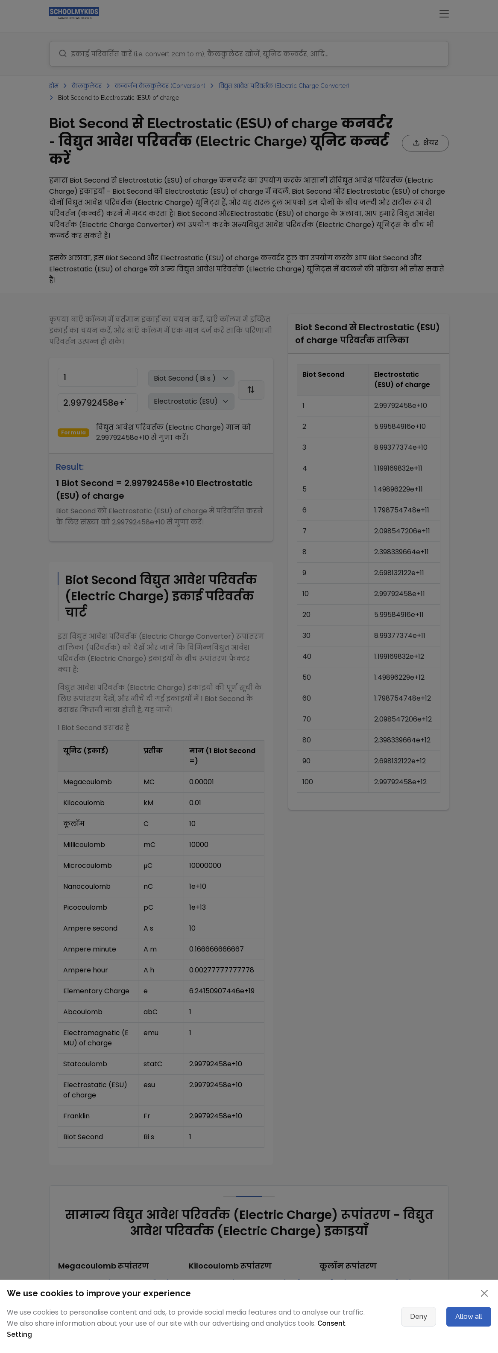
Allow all (468, 1316)
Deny (418, 1316)
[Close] (484, 1293)
